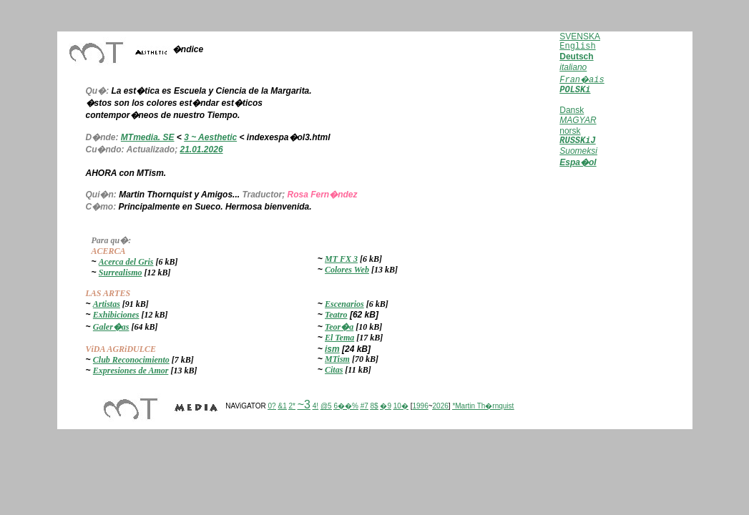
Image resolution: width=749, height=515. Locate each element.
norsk (569, 131)
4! (315, 406)
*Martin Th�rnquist (483, 406)
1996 (420, 406)
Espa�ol (577, 165)
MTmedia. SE (148, 137)
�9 (385, 406)
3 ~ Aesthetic (210, 137)
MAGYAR (577, 120)
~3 (304, 404)
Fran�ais (581, 80)
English (577, 46)
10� (400, 406)
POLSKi (574, 90)
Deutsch (576, 57)
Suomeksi (578, 153)
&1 (282, 406)
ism (332, 349)
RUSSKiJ (577, 142)
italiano (573, 67)
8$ (374, 406)
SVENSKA (579, 36)
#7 (364, 406)
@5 (326, 406)
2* (291, 406)
